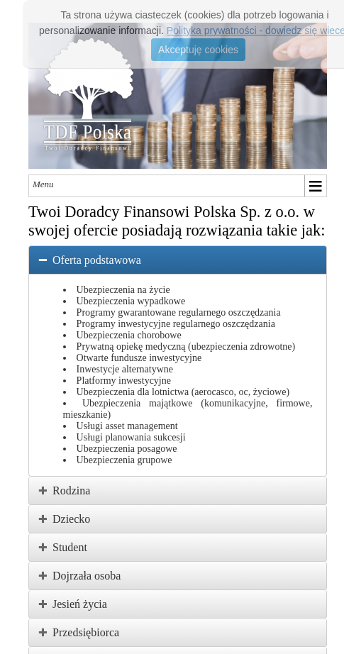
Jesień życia (79, 604)
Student (69, 547)
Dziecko (71, 519)
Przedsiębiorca (85, 632)
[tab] (177, 259)
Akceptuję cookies (198, 49)
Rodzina (71, 490)
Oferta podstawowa (96, 260)
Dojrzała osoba (86, 576)
